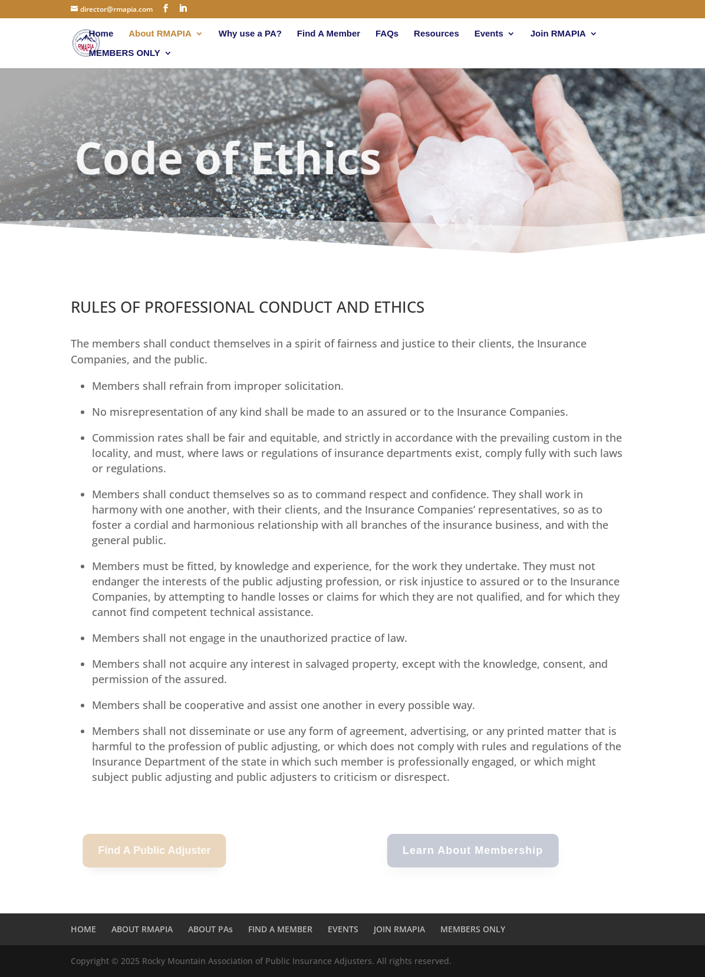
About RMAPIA (160, 33)
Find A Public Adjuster (149, 850)
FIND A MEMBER (280, 929)
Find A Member (328, 33)
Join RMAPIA (558, 33)
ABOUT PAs (210, 929)
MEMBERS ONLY (124, 53)
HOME (83, 929)
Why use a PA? (250, 33)
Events (489, 33)
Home (101, 33)
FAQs (386, 33)
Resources (436, 33)
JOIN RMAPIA (399, 929)
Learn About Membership (466, 850)
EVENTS (343, 929)
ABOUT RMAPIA (142, 929)
